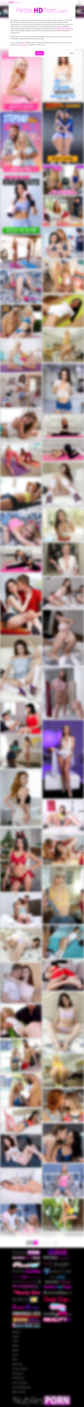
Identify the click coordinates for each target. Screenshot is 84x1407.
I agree (40, 53)
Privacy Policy (23, 45)
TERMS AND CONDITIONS (64, 28)
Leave (72, 53)
